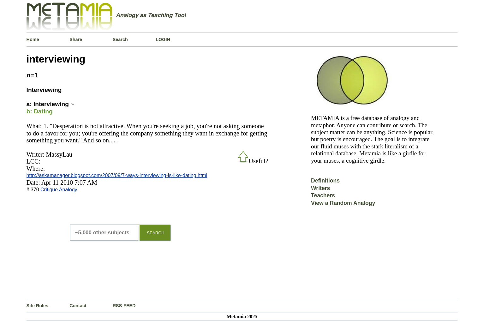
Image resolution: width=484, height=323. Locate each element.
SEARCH (155, 232)
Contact (78, 305)
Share (75, 39)
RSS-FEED (124, 305)
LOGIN (163, 39)
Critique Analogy (58, 189)
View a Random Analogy (343, 203)
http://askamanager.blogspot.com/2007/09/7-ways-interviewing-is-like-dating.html (117, 175)
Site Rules (38, 305)
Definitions (325, 180)
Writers (320, 188)
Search (120, 39)
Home (33, 39)
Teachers (323, 195)
